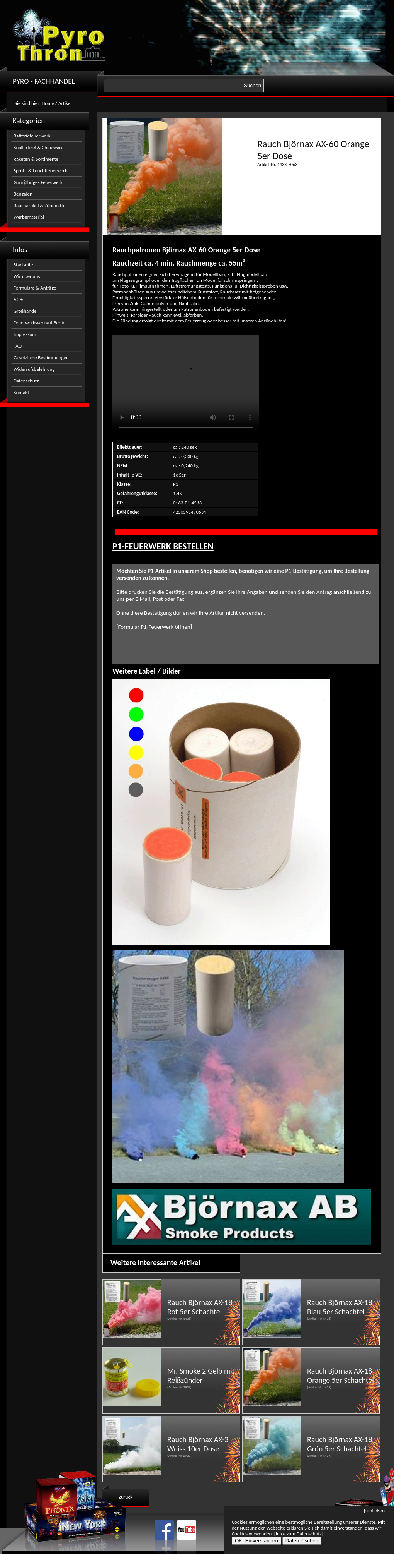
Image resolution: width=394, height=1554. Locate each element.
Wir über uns (27, 276)
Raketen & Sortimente (36, 159)
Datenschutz (26, 381)
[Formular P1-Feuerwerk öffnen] (154, 626)
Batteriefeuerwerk (32, 136)
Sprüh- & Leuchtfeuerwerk (40, 170)
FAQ (18, 346)
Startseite (23, 265)
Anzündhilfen (271, 321)
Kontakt (21, 392)
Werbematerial (29, 217)
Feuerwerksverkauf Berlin (39, 323)
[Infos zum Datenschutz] (298, 1534)
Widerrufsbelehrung (34, 369)
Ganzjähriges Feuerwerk (38, 182)
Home (48, 103)
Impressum (25, 334)
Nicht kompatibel (185, 385)
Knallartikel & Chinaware (38, 147)
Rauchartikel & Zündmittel (40, 205)
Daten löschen (301, 1541)
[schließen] (375, 1510)
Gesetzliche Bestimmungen (41, 357)
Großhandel (25, 311)
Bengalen (23, 194)
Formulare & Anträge (35, 288)
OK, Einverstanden (256, 1541)
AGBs (19, 299)
